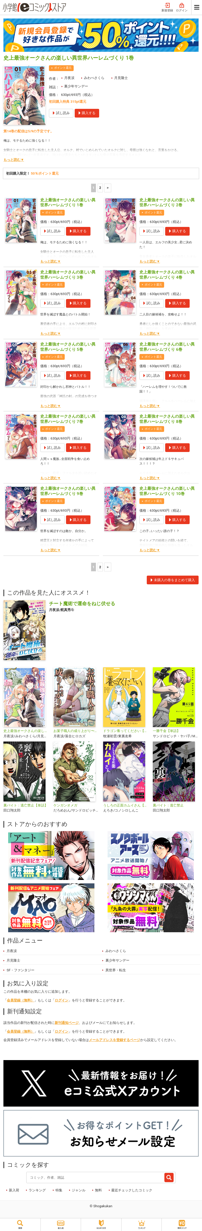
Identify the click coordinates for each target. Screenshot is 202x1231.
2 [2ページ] (100, 188)
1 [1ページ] (94, 188)
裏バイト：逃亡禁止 (168, 805)
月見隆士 (121, 78)
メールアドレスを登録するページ (114, 1040)
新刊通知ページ (67, 1023)
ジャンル (78, 1190)
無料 (98, 1190)
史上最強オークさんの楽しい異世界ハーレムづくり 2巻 (167, 203)
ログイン (182, 7)
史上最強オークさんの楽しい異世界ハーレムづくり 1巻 (67, 203)
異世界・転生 (115, 970)
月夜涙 (69, 78)
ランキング (37, 1190)
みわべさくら (94, 78)
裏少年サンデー (76, 86)
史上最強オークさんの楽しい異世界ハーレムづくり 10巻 (167, 491)
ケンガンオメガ (65, 805)
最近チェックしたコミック (131, 1190)
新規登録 (167, 7)
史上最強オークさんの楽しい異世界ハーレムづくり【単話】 (26, 731)
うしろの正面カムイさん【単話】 (126, 805)
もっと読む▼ (13, 160)
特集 (58, 1190)
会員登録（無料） (20, 1000)
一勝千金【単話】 (166, 731)
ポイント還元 (63, 67)
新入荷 (14, 1190)
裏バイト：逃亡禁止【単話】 (25, 805)
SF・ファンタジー (20, 970)
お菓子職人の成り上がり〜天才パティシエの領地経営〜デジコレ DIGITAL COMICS (76, 731)
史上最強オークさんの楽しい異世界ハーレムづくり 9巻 (67, 491)
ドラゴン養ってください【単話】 (126, 731)
